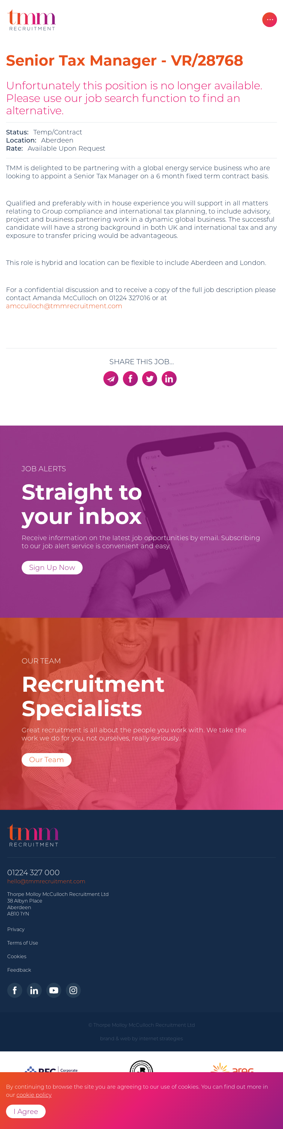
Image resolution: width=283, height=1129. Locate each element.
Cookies (16, 956)
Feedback (19, 970)
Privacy (16, 929)
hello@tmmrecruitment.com (46, 881)
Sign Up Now (52, 567)
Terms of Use (22, 943)
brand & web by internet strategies (141, 1038)
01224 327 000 (33, 873)
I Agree (26, 1111)
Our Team (46, 759)
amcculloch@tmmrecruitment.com (64, 306)
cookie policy (34, 1095)
